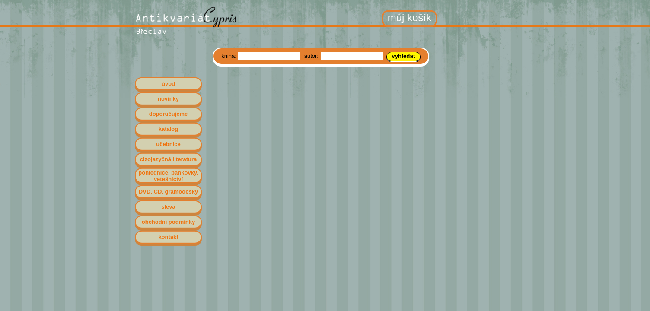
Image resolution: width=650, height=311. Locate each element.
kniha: (229, 56)
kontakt (168, 237)
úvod (168, 83)
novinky (168, 98)
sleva (168, 206)
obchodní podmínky (168, 222)
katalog (168, 129)
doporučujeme (168, 114)
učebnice (168, 144)
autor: (312, 56)
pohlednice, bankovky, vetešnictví (168, 175)
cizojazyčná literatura (168, 159)
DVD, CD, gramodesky (168, 191)
